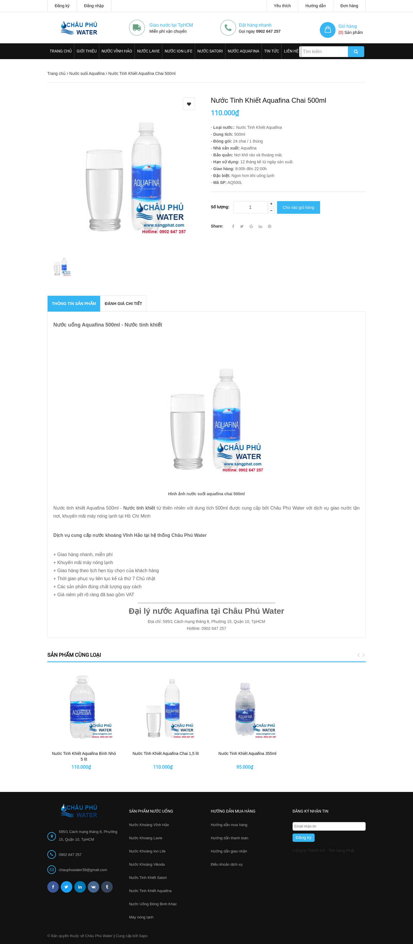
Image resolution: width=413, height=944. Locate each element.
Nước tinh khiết (139, 508)
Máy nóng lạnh (141, 917)
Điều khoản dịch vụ (227, 864)
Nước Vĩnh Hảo (117, 51)
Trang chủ (61, 51)
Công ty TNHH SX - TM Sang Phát (323, 850)
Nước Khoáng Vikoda (147, 864)
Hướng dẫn (315, 5)
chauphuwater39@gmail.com (83, 870)
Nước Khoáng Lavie (145, 838)
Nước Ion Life (178, 51)
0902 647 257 (268, 31)
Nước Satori (210, 51)
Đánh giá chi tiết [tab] (123, 303)
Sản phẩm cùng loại (74, 655)
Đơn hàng (349, 5)
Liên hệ (291, 51)
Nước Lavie (148, 51)
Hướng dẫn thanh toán (229, 838)
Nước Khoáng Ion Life (147, 851)
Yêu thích (282, 5)
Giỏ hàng (347, 26)
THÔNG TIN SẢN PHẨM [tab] (74, 303)
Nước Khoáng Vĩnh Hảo (149, 825)
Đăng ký (62, 5)
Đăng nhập (94, 5)
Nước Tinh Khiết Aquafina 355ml (247, 753)
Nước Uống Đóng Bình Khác (153, 904)
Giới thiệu (87, 51)
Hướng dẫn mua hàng (229, 825)
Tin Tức (271, 51)
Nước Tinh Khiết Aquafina (150, 891)
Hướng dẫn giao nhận (229, 851)
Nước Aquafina (243, 51)
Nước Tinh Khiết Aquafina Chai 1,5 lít (166, 753)
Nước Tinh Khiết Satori (148, 877)
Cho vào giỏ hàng (298, 207)
